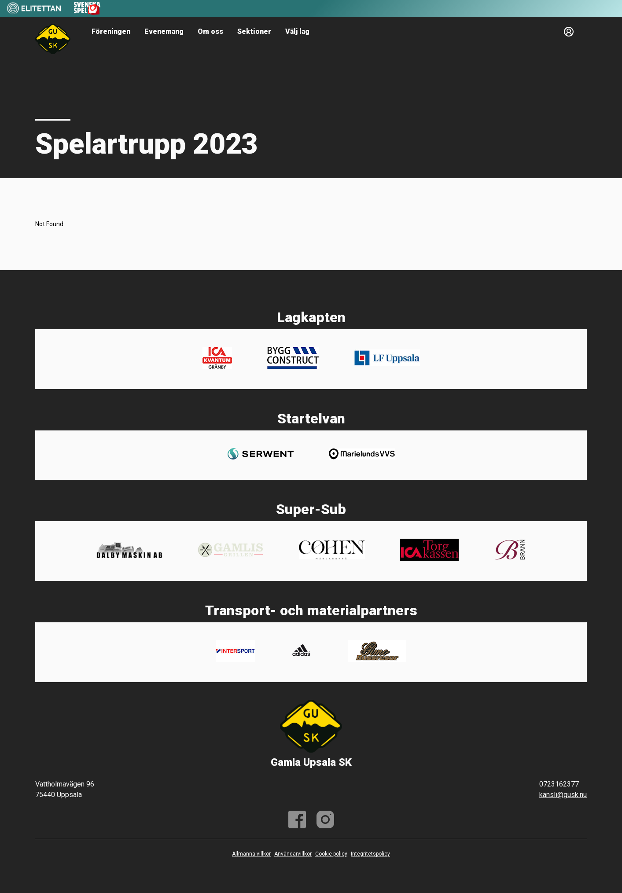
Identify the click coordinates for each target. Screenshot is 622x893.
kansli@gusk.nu (563, 794)
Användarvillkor (293, 854)
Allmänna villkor (251, 854)
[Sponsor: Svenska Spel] (87, 12)
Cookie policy (331, 854)
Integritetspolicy (370, 854)
